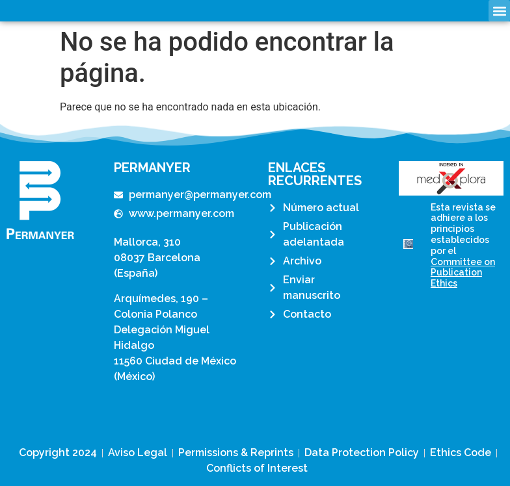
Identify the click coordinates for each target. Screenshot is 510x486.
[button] (499, 10)
